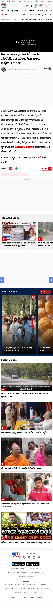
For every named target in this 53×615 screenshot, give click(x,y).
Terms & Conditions (36, 572)
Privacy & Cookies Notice (17, 572)
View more (45, 292)
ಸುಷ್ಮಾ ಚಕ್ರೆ (10, 69)
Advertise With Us (35, 568)
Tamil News (31, 588)
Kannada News (6, 19)
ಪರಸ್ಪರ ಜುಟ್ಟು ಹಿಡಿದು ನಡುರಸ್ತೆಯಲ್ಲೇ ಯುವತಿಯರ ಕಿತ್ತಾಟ (18, 349)
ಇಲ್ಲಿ (39, 158)
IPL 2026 (24, 10)
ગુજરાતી (26, 1)
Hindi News (9, 584)
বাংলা (32, 1)
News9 (3, 1)
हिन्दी (8, 1)
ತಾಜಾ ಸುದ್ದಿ (9, 10)
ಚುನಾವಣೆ (24, 14)
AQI (30, 6)
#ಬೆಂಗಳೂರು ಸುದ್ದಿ (36, 14)
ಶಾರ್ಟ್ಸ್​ (16, 14)
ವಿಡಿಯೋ (8, 14)
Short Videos (9, 292)
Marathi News (20, 584)
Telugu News (31, 584)
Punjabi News (20, 588)
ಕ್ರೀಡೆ (46, 14)
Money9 (34, 592)
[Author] (3, 69)
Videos (15, 19)
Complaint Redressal (25, 576)
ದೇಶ (50, 10)
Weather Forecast (21, 174)
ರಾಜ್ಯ (16, 10)
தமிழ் (43, 1)
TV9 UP (27, 592)
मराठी (20, 1)
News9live (18, 592)
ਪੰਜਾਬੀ (38, 1)
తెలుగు (14, 1)
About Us (23, 568)
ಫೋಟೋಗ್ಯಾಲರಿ (41, 10)
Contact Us (14, 568)
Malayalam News (43, 588)
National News (7, 174)
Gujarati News (8, 588)
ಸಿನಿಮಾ (32, 10)
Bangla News (42, 584)
